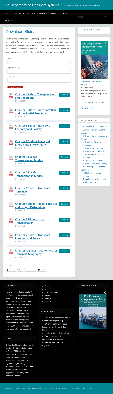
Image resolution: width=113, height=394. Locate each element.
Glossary (42, 13)
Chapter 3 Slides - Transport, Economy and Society (32, 127)
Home (6, 13)
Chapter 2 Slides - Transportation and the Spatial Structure (35, 111)
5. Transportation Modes (93, 148)
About (54, 13)
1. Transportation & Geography (95, 127)
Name (12, 58)
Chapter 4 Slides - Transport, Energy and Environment (33, 142)
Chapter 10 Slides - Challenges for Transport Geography (36, 252)
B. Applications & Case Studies (95, 179)
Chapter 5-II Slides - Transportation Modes (29, 174)
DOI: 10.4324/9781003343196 (92, 102)
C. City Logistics (89, 182)
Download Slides (51, 292)
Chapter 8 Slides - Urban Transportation (30, 221)
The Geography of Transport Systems (33, 5)
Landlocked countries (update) (57, 333)
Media (31, 13)
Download (64, 95)
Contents (18, 13)
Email (12, 77)
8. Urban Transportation (92, 161)
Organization (15, 67)
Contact (65, 13)
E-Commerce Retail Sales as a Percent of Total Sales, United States (55, 327)
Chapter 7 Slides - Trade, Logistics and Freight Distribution (36, 205)
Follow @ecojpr (87, 108)
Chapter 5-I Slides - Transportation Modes (29, 158)
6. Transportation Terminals (94, 151)
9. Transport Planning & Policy (95, 164)
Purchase (8, 20)
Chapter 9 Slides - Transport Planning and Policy (32, 236)
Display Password (15, 87)
